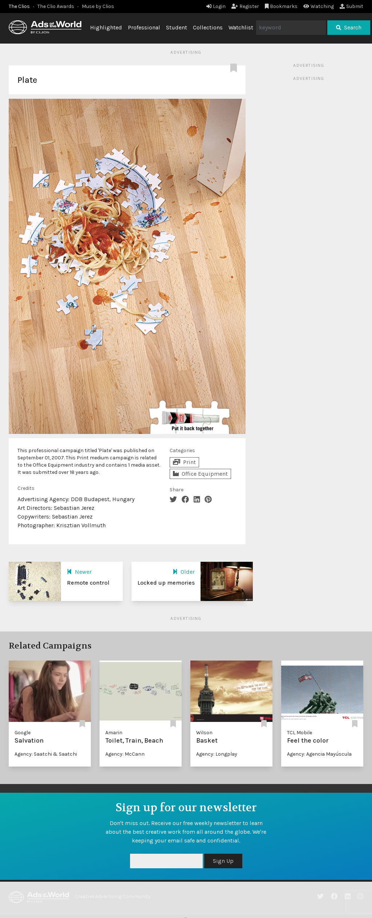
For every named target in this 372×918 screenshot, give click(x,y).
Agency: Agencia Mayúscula (319, 754)
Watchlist (241, 27)
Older (184, 571)
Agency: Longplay (216, 754)
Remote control (88, 582)
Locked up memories (166, 582)
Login (216, 6)
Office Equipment (200, 473)
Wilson (204, 733)
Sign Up (223, 860)
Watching (318, 6)
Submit (351, 6)
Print (184, 462)
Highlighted (106, 27)
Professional (144, 27)
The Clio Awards (55, 6)
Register (245, 6)
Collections (208, 27)
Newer (79, 571)
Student (176, 27)
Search (348, 27)
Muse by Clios (98, 6)
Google (23, 733)
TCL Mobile (299, 733)
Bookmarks (281, 6)
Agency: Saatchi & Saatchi (46, 754)
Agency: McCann (125, 754)
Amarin (113, 733)
